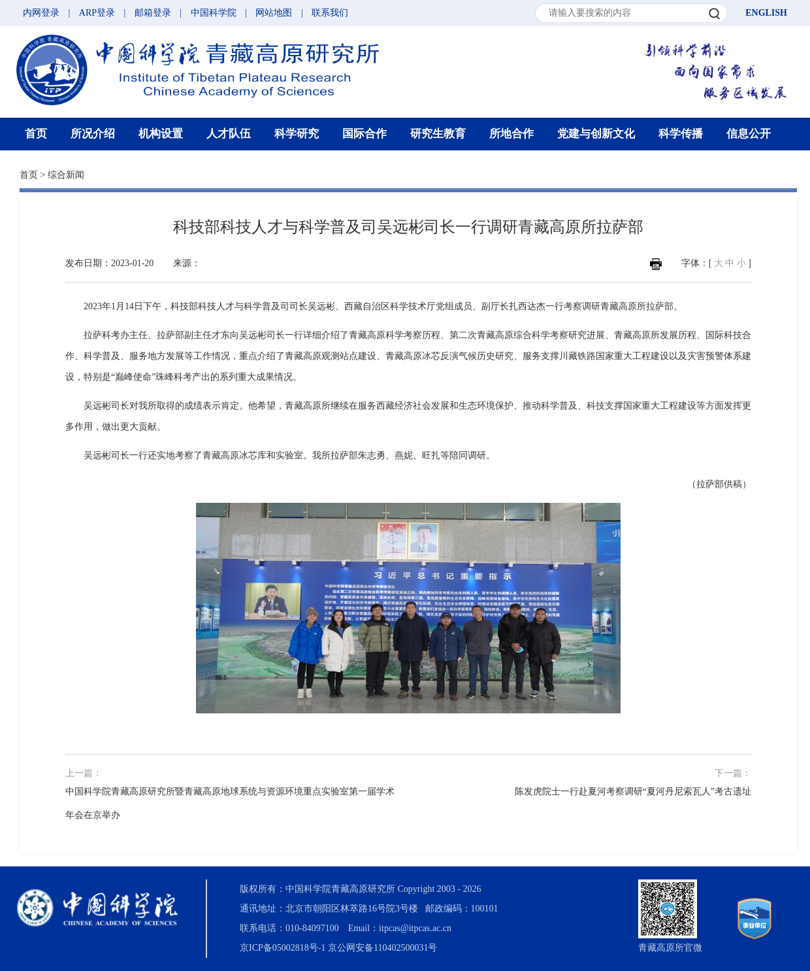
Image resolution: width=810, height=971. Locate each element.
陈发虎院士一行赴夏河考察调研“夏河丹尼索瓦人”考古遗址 (633, 791)
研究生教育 (438, 134)
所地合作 (511, 134)
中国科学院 (213, 13)
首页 (36, 134)
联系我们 (330, 13)
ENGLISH (766, 13)
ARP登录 (97, 13)
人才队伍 (228, 134)
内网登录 (41, 13)
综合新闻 (66, 175)
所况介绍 (93, 134)
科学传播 (680, 134)
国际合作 (364, 134)
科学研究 (296, 134)
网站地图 (273, 13)
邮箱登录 (153, 13)
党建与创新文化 (596, 134)
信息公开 (748, 134)
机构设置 (160, 134)
